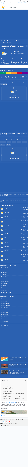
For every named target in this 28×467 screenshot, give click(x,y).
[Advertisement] (14, 24)
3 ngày (8, 155)
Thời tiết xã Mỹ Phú (7, 432)
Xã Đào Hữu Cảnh (5, 321)
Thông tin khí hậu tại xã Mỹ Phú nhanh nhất (14, 439)
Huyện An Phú (4, 341)
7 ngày (19, 155)
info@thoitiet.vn (22, 460)
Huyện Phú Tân (4, 350)
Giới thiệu (6, 464)
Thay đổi (8, 3)
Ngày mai (3, 155)
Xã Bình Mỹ (3, 315)
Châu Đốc (3, 339)
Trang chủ (3, 40)
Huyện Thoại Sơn (5, 352)
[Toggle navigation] (25, 7)
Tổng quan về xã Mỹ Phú (9, 423)
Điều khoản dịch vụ (17, 464)
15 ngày (3, 158)
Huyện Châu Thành (5, 346)
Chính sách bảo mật (4, 466)
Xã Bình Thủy (4, 319)
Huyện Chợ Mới (4, 348)
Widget (1, 464)
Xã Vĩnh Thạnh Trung (6, 332)
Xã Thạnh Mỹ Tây (5, 330)
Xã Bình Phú (4, 317)
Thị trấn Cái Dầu (4, 308)
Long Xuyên (4, 359)
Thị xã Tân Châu (4, 361)
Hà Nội (2, 3)
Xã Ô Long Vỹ (4, 328)
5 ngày (13, 155)
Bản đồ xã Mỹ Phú (9, 427)
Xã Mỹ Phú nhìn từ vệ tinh (10, 429)
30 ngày (8, 158)
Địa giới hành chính (9, 425)
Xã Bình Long (4, 312)
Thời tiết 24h (4, 84)
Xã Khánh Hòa (4, 324)
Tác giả (10, 464)
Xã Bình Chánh (4, 310)
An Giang (9, 40)
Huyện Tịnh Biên (4, 355)
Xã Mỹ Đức (3, 326)
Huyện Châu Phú (16, 40)
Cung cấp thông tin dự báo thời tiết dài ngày (14, 437)
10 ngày (24, 155)
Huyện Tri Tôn (4, 357)
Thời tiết (15, 460)
